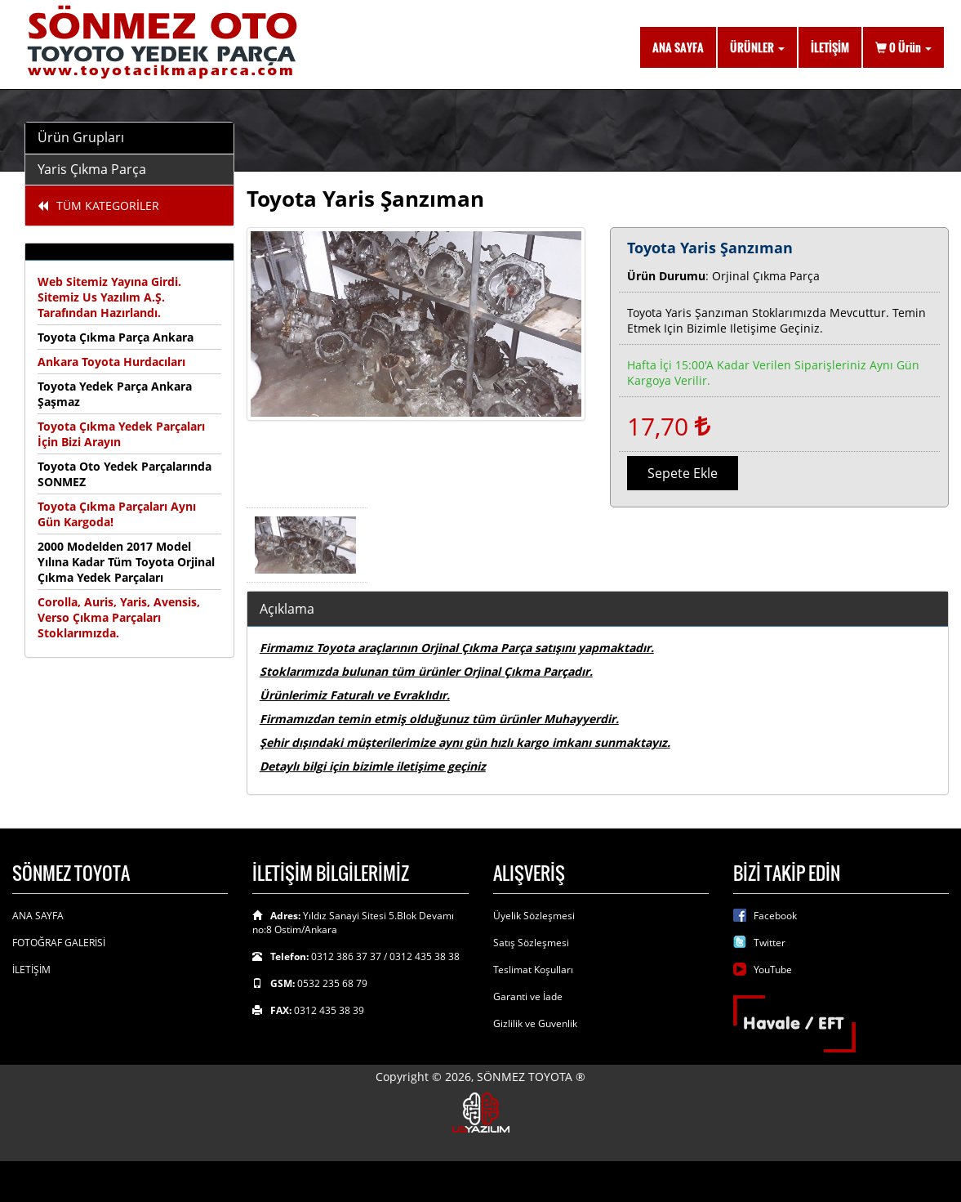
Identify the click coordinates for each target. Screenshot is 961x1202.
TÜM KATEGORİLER (98, 205)
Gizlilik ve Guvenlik (535, 1023)
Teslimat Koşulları (533, 969)
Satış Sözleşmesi (531, 943)
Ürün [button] (903, 47)
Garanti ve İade (528, 996)
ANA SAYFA (678, 47)
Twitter (769, 943)
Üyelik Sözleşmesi (534, 916)
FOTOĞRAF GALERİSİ (58, 943)
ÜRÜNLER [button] (757, 47)
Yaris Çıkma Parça (92, 169)
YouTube (773, 969)
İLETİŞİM (830, 47)
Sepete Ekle (682, 473)
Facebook (775, 916)
